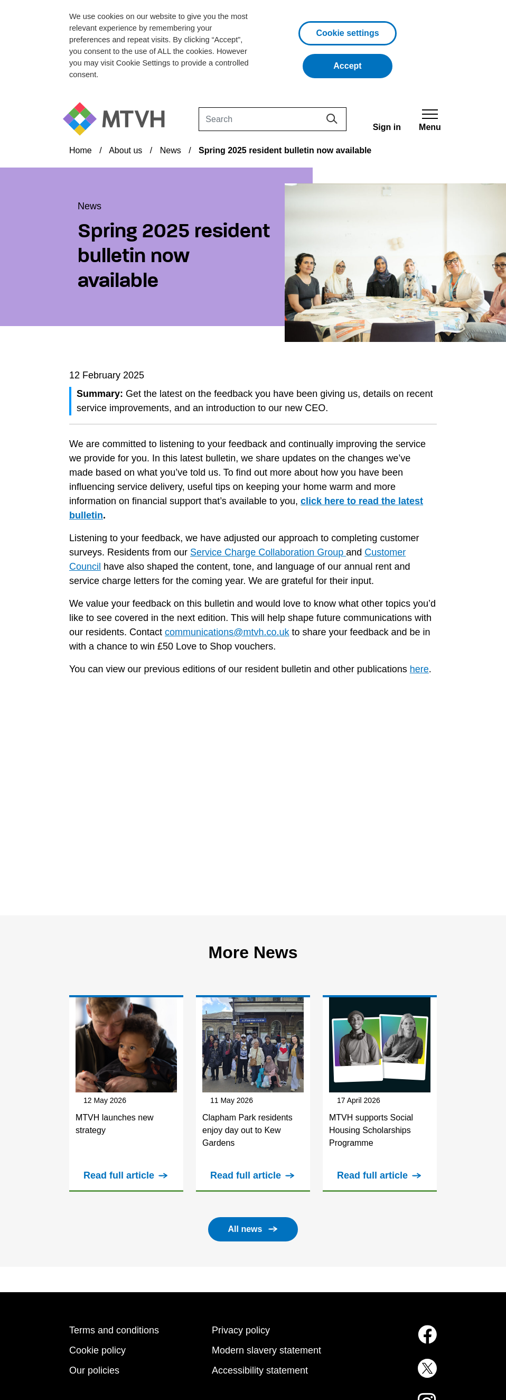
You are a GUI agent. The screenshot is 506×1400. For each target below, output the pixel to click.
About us (125, 150)
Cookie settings (347, 33)
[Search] (272, 119)
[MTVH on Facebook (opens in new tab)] (395, 1341)
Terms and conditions (114, 1330)
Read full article (118, 1175)
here (419, 669)
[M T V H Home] (118, 119)
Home (80, 150)
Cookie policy (97, 1350)
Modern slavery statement (266, 1350)
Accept (362, 64)
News (170, 150)
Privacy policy (241, 1330)
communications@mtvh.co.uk (227, 632)
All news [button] (245, 1229)
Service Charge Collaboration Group (268, 552)
